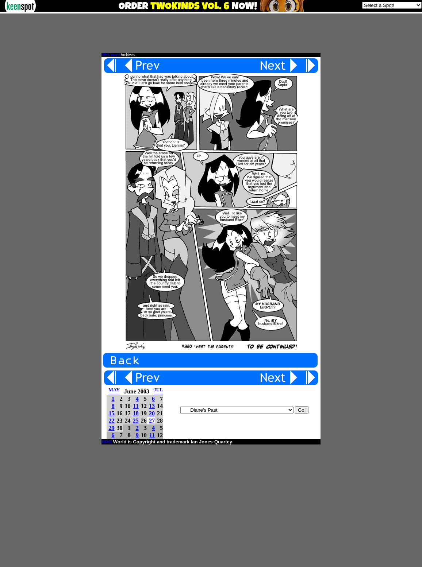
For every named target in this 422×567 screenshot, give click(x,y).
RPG (106, 441)
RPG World (110, 55)
